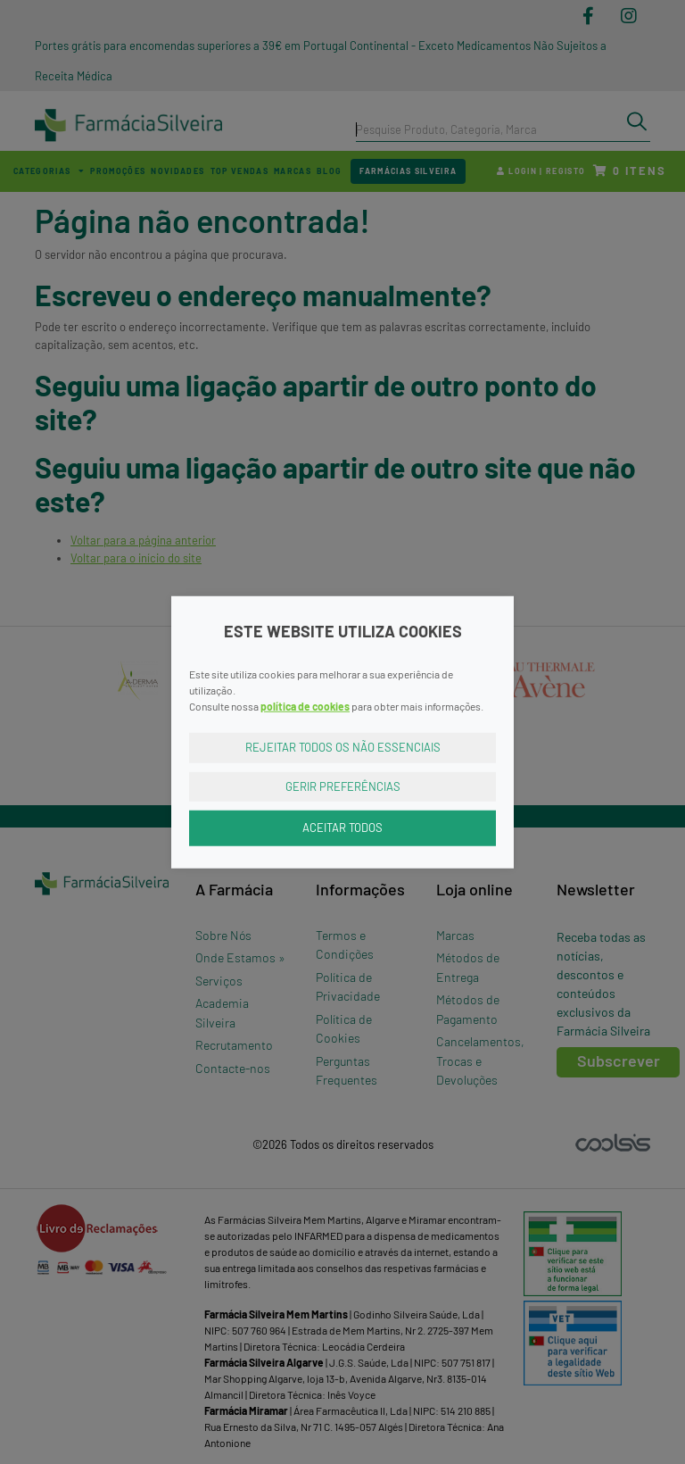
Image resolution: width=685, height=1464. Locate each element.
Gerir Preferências (342, 785)
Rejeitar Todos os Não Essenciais (343, 747)
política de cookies (305, 706)
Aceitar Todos (342, 827)
